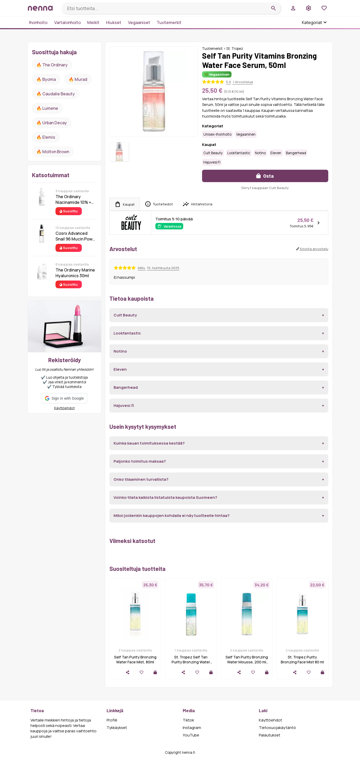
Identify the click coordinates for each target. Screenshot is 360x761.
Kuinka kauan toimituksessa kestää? (149, 443)
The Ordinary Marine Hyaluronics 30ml (75, 272)
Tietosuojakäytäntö (277, 727)
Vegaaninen (245, 134)
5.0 (228, 82)
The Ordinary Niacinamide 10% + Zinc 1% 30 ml (73, 199)
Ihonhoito (38, 22)
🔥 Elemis (45, 137)
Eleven (275, 153)
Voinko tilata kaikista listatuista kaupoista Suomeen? (165, 497)
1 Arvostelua (242, 82)
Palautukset (269, 735)
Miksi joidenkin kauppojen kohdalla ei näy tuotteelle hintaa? (172, 515)
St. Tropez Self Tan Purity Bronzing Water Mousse (191, 662)
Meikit (93, 22)
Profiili (112, 720)
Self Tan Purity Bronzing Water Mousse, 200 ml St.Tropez (247, 662)
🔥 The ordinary (52, 65)
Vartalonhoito (67, 22)
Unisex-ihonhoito (217, 134)
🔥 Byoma (46, 79)
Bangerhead (296, 153)
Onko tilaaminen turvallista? (141, 479)
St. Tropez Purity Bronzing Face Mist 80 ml (302, 659)
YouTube (191, 735)
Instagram (192, 727)
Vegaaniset (139, 22)
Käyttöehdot (64, 408)
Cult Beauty (213, 153)
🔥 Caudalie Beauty (55, 94)
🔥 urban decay (51, 123)
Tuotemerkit (169, 22)
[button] (64, 398)
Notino (260, 153)
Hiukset (113, 22)
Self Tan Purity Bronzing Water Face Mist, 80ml (135, 659)
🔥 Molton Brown (52, 151)
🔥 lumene (47, 108)
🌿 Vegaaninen (216, 74)
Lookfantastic (238, 153)
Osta (265, 176)
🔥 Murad (78, 79)
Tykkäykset (117, 727)
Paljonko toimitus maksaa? (140, 461)
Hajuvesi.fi (211, 162)
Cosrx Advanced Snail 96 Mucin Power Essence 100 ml (76, 236)
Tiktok (188, 720)
